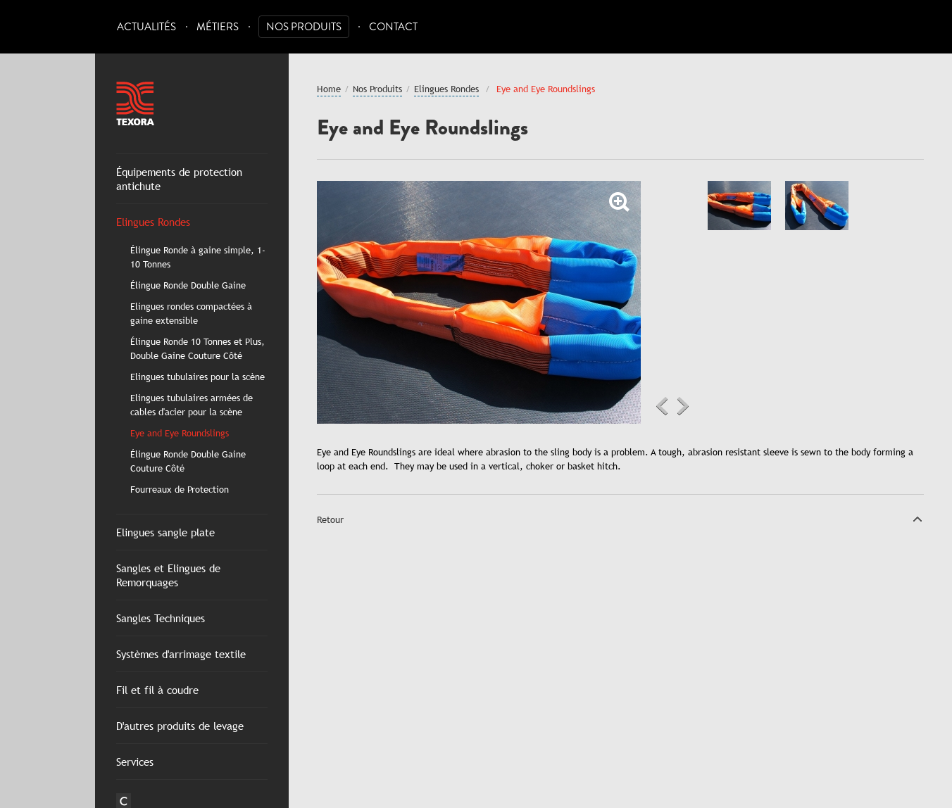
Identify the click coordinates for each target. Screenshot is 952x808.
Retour (330, 519)
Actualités (146, 27)
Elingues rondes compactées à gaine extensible (191, 313)
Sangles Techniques (160, 618)
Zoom (620, 202)
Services (135, 762)
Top (917, 518)
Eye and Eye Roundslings (179, 433)
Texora (135, 103)
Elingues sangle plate (165, 532)
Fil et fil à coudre (157, 690)
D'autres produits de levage (180, 726)
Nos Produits (304, 27)
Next (683, 406)
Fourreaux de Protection (179, 489)
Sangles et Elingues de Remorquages (168, 575)
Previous (661, 406)
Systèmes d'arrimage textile (181, 654)
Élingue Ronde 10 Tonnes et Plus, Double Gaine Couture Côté (197, 348)
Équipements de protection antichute (179, 179)
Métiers (217, 27)
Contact (393, 27)
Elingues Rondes (153, 222)
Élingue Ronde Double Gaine (188, 285)
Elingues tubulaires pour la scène (197, 376)
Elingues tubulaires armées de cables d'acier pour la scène (191, 404)
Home (329, 88)
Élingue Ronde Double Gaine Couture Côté (188, 461)
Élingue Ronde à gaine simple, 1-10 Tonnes (197, 257)
